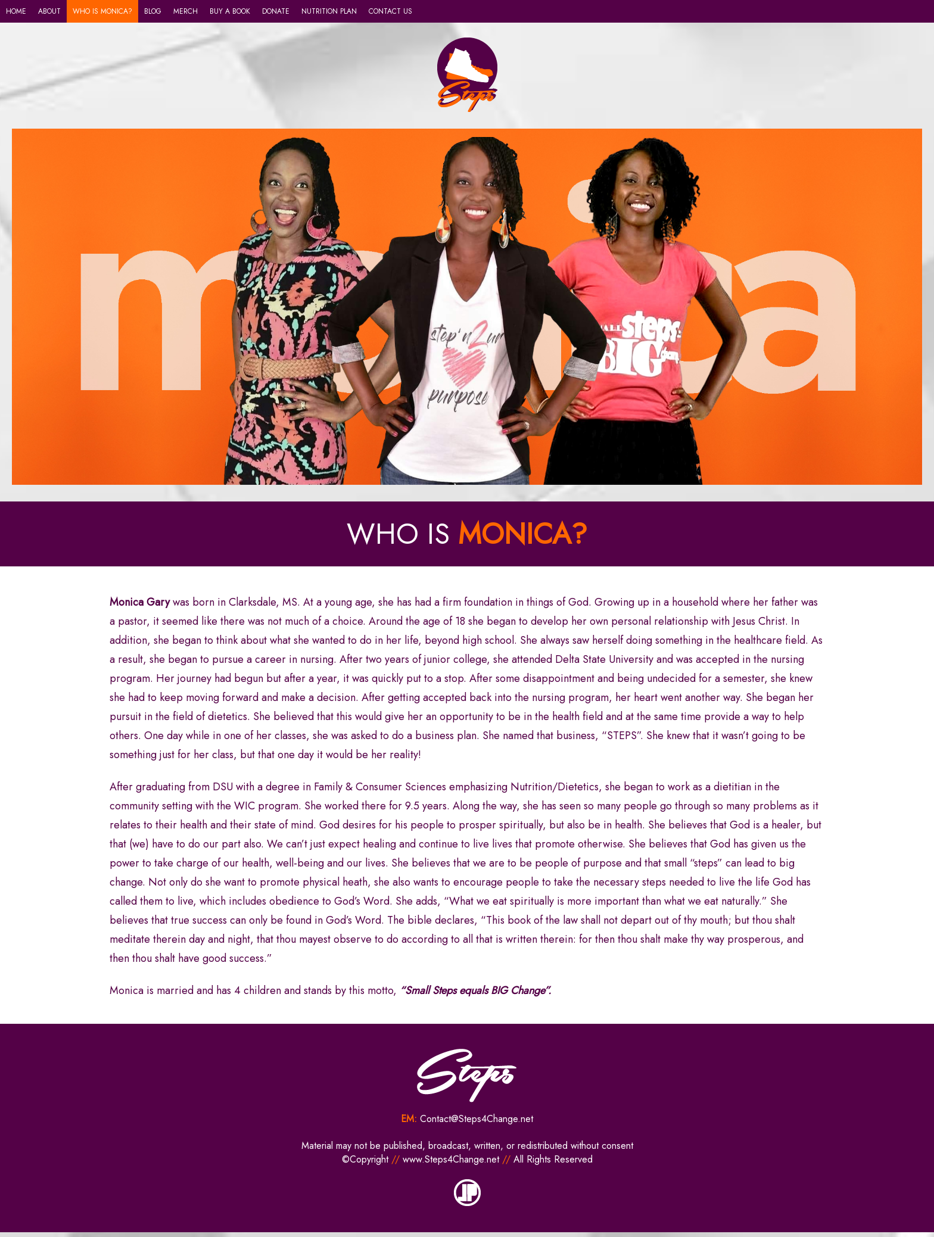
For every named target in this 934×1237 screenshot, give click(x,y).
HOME (16, 11)
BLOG (152, 11)
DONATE (275, 11)
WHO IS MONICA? (102, 11)
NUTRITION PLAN (329, 11)
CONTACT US (390, 11)
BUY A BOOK (230, 11)
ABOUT (49, 11)
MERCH (185, 11)
